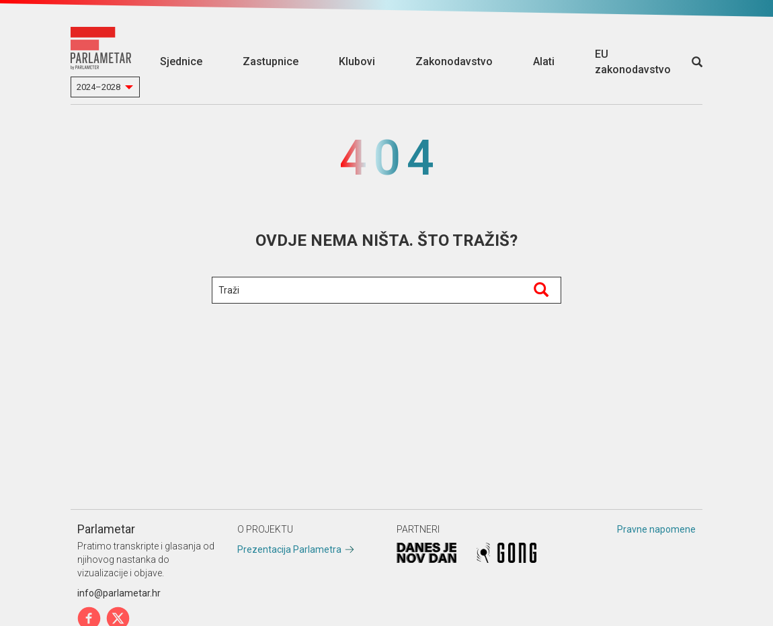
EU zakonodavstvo (633, 62)
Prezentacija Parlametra (289, 549)
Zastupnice (270, 61)
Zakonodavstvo (454, 61)
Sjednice (181, 61)
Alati (544, 61)
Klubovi (357, 61)
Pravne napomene (656, 529)
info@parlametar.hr (119, 593)
